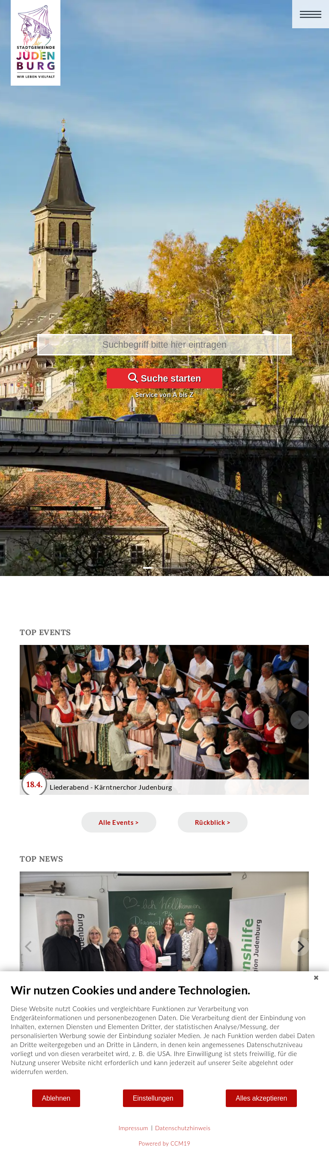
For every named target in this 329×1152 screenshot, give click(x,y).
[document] (164, 1035)
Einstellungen (153, 1098)
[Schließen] (316, 977)
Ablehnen (56, 1098)
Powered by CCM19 (165, 1143)
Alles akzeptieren (261, 1098)
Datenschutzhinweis (183, 1127)
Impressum (133, 1127)
